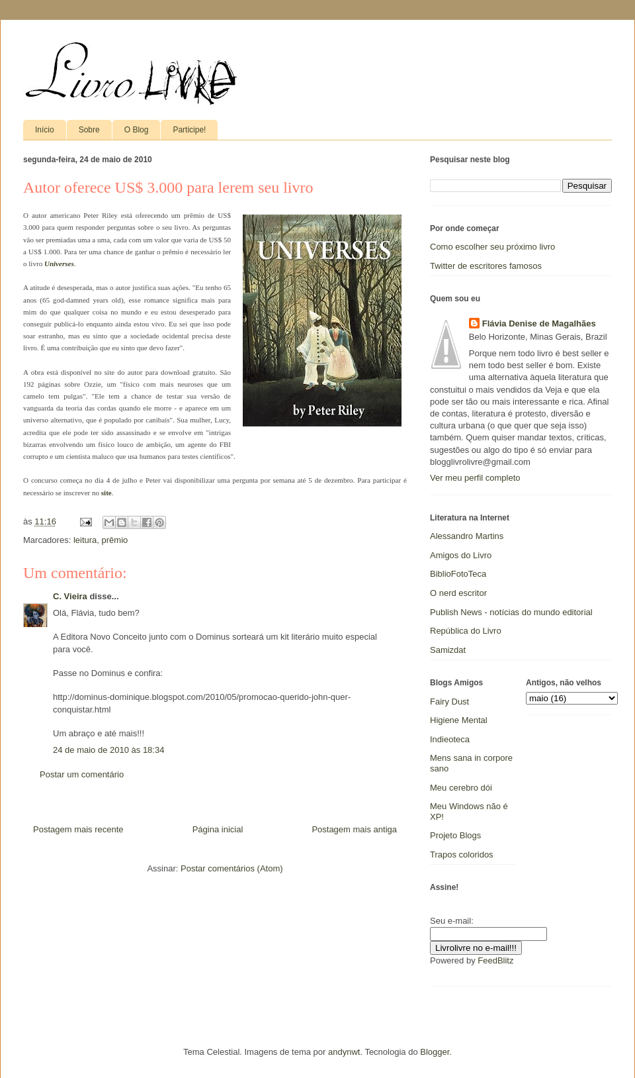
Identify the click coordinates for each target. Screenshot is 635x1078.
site (106, 493)
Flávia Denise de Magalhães (539, 323)
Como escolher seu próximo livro (492, 247)
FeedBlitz (495, 960)
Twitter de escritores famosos (486, 266)
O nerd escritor (458, 593)
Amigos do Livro (460, 555)
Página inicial (217, 829)
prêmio (115, 540)
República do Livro (465, 631)
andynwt (344, 1052)
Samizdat (448, 650)
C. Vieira (70, 596)
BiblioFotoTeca (458, 574)
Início (44, 129)
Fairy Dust (449, 702)
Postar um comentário (82, 774)
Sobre (89, 129)
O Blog (136, 129)
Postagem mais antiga (354, 829)
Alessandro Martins (466, 536)
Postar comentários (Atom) (232, 868)
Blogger (434, 1052)
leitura (85, 540)
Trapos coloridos (461, 854)
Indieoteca (450, 739)
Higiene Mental (458, 720)
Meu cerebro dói (461, 788)
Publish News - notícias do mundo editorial (511, 612)
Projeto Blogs (455, 835)
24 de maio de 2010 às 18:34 (108, 750)
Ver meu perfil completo (475, 478)
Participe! (189, 129)
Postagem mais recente (78, 829)
